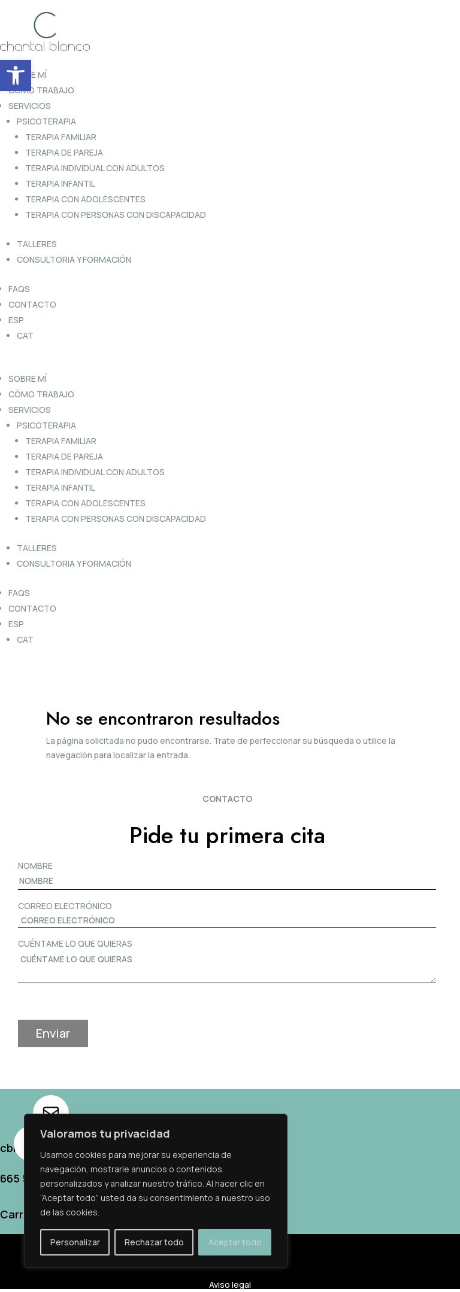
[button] (15, 75)
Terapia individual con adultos (95, 168)
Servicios (29, 105)
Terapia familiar (60, 136)
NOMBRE (35, 865)
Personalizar (75, 1242)
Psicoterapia (46, 121)
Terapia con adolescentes (85, 199)
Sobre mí (27, 378)
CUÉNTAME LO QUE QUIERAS (75, 943)
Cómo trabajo (41, 90)
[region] (156, 1191)
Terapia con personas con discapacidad (115, 214)
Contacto (32, 304)
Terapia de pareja (64, 152)
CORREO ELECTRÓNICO (65, 905)
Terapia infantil (60, 183)
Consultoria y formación (74, 259)
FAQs (19, 288)
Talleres (37, 244)
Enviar (53, 1033)
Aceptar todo (235, 1242)
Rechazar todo (154, 1242)
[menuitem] (231, 320)
